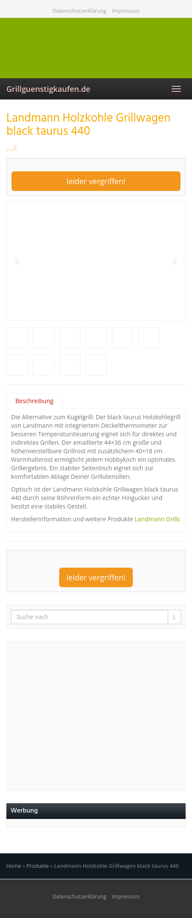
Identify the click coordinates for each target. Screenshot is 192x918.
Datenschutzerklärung (79, 10)
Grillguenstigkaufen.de (48, 89)
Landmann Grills (157, 519)
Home (13, 866)
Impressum (126, 10)
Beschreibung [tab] (34, 401)
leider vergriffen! (96, 181)
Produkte (37, 866)
